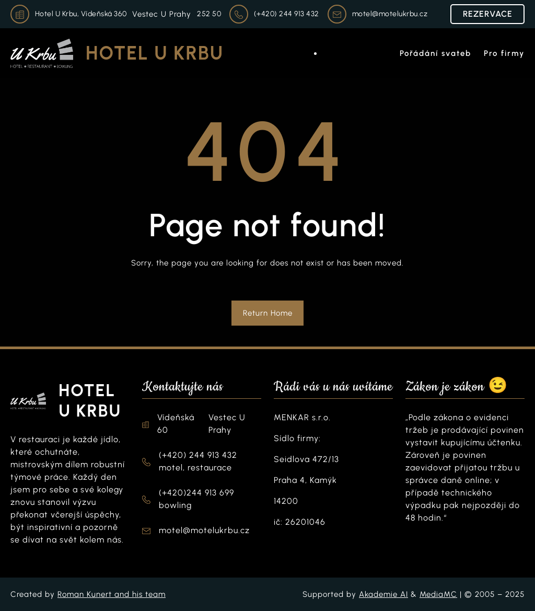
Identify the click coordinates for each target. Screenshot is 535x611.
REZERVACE (488, 14)
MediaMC (438, 594)
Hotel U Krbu (155, 53)
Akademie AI (383, 594)
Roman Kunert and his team (111, 594)
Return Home (268, 313)
